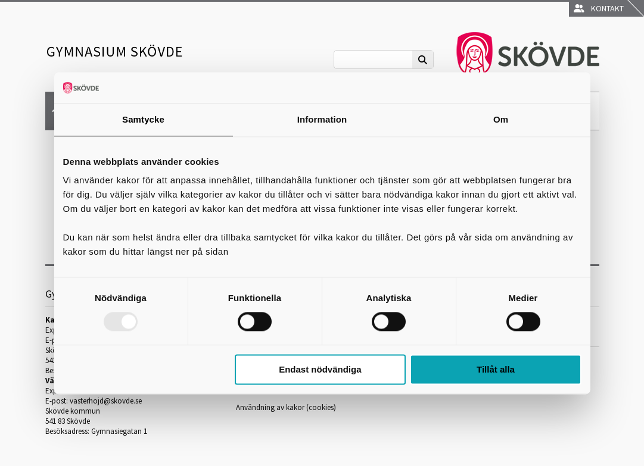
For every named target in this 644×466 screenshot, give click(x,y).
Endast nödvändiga (320, 369)
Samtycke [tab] (143, 119)
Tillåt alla (496, 369)
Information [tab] (322, 119)
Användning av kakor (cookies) (286, 407)
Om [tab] (500, 119)
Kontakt (599, 8)
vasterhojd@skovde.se (106, 401)
